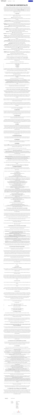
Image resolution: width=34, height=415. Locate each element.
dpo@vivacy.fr (27, 87)
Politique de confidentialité (17, 403)
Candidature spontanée (12, 402)
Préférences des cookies (17, 407)
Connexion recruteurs (17, 406)
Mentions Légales (17, 402)
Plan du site (17, 405)
